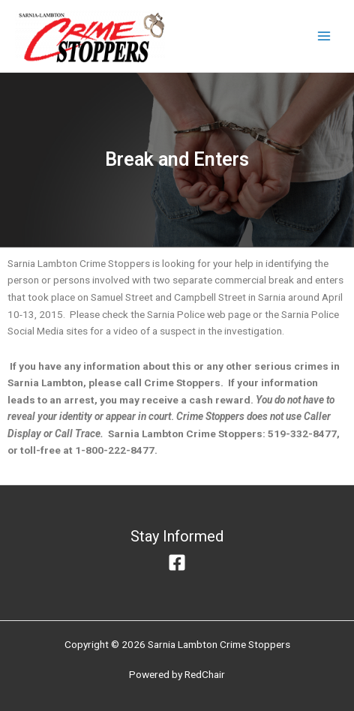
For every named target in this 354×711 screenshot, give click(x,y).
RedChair (204, 674)
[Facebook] (177, 563)
